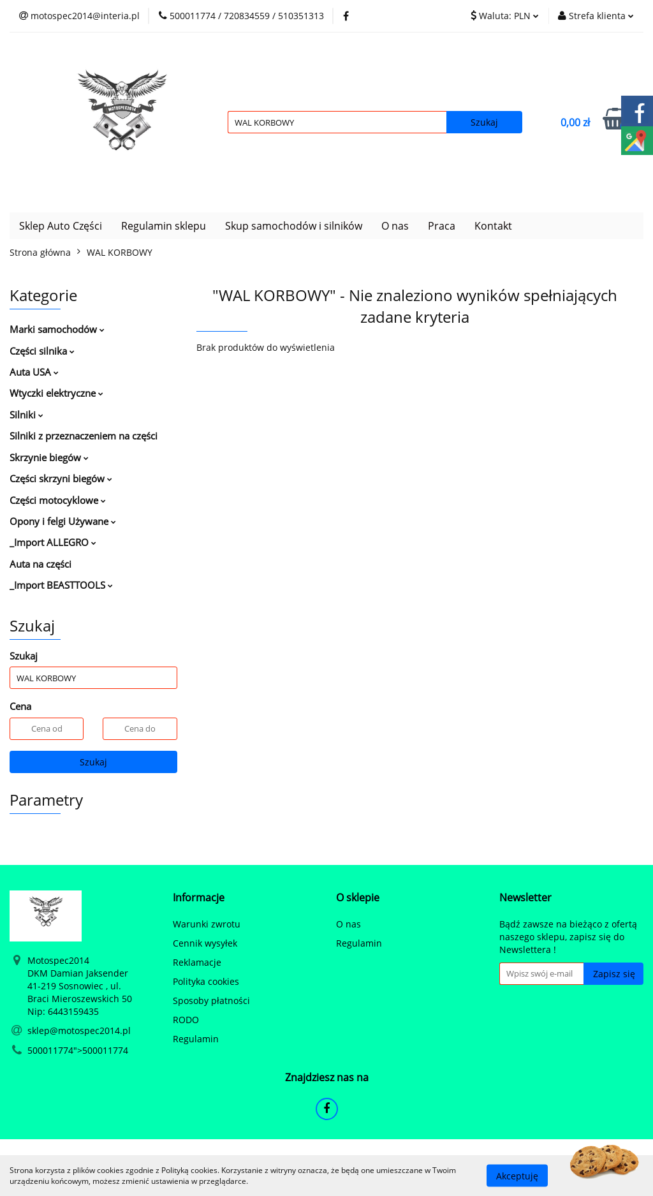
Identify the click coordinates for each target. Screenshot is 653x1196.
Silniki (26, 414)
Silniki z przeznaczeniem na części (84, 435)
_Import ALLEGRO (53, 542)
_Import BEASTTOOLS (61, 585)
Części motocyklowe (58, 500)
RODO (186, 1020)
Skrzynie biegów (49, 457)
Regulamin (196, 1039)
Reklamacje (197, 962)
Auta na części (40, 563)
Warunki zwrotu (206, 924)
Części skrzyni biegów (61, 478)
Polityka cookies (206, 981)
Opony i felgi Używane (63, 521)
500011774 (50, 1050)
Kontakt (493, 226)
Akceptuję (517, 1175)
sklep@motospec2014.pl (79, 1030)
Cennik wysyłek (205, 943)
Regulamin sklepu (163, 226)
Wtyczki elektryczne (56, 393)
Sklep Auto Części (60, 226)
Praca (441, 226)
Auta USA (34, 371)
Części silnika (42, 350)
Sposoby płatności (211, 1000)
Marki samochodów (57, 329)
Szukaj (93, 762)
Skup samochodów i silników (293, 226)
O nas (395, 226)
